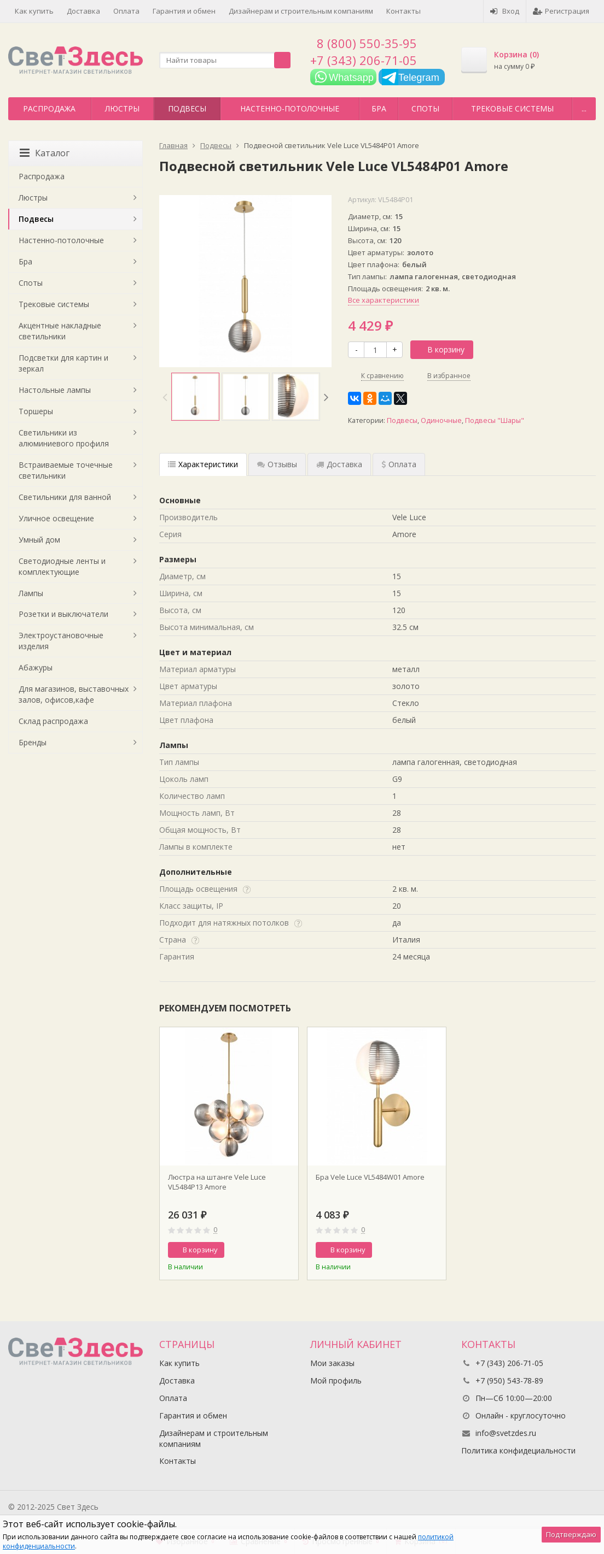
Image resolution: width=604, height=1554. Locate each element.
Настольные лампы (55, 390)
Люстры (122, 108)
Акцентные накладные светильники (60, 331)
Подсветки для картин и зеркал (63, 363)
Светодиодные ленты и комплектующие (62, 566)
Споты (425, 108)
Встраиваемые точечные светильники (66, 470)
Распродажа (49, 108)
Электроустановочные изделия (61, 640)
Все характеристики (383, 300)
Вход (504, 11)
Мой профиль (336, 1380)
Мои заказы (332, 1363)
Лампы (31, 593)
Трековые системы (512, 108)
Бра (378, 108)
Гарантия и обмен (184, 11)
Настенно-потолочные (289, 108)
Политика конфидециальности (518, 1450)
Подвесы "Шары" (494, 420)
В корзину (439, 349)
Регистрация (561, 11)
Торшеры (36, 411)
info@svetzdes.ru (505, 1433)
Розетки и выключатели (63, 614)
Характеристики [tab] (203, 464)
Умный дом (39, 539)
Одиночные (441, 420)
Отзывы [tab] (277, 464)
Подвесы (187, 108)
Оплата (126, 11)
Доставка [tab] (339, 464)
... (584, 108)
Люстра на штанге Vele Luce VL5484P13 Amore (217, 1182)
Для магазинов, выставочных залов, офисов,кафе (74, 694)
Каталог (44, 153)
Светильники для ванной (65, 497)
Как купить (34, 11)
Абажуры (36, 667)
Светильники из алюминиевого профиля (64, 438)
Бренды (33, 742)
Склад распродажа (53, 721)
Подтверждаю (571, 1534)
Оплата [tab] (398, 464)
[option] (195, 397)
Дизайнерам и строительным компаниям (301, 11)
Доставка (83, 11)
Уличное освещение (56, 518)
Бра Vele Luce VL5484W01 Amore (370, 1177)
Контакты (403, 11)
